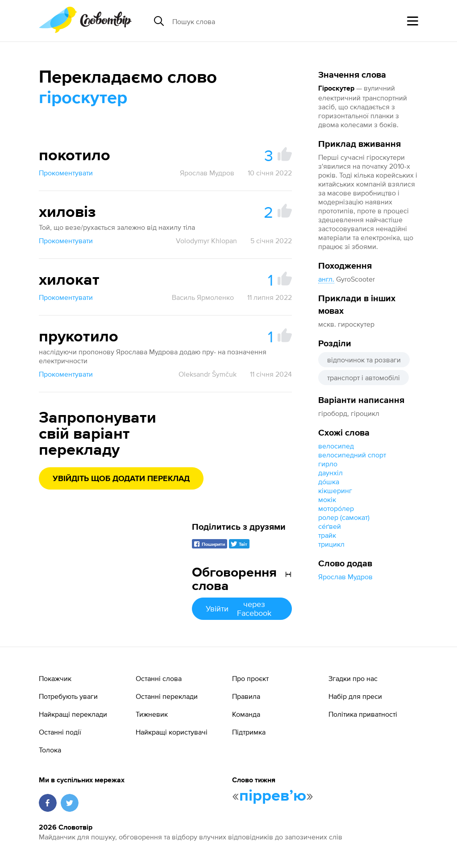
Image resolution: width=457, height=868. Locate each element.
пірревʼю (272, 796)
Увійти (242, 608)
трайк (327, 535)
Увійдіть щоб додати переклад (121, 479)
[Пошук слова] (241, 21)
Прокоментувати (66, 173)
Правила (246, 696)
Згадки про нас (353, 678)
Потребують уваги (68, 696)
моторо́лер (336, 508)
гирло (327, 464)
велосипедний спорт (352, 455)
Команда (246, 714)
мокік (327, 499)
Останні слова (159, 678)
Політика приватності (362, 714)
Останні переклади (167, 696)
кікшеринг (335, 490)
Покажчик (55, 678)
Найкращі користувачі (172, 732)
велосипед (336, 446)
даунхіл (330, 473)
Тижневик (152, 714)
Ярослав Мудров (345, 577)
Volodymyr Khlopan (206, 241)
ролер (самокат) (344, 517)
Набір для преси (355, 696)
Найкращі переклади (73, 714)
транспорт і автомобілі (363, 378)
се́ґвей (329, 526)
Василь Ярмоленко (203, 297)
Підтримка (249, 732)
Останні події (60, 732)
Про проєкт (250, 678)
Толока (50, 750)
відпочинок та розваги (364, 360)
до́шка (328, 482)
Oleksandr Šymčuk (208, 374)
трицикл (331, 544)
